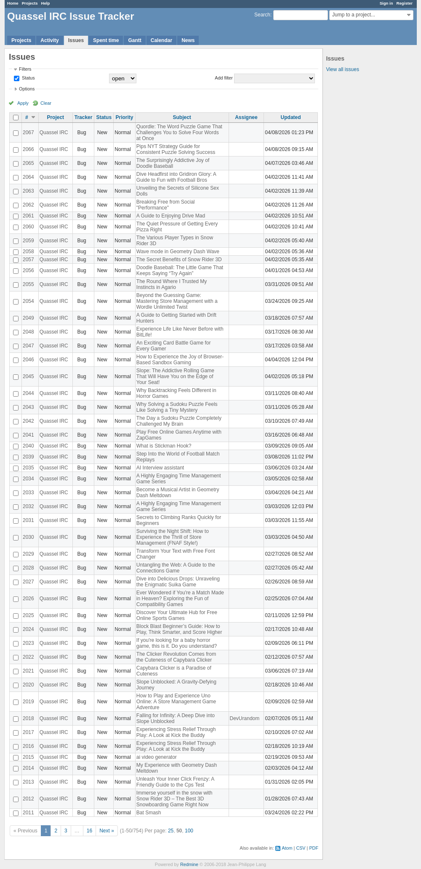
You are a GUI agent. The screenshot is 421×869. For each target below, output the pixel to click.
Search (262, 15)
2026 (28, 598)
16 (89, 831)
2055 (28, 284)
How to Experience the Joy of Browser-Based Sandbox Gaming (180, 360)
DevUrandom (245, 718)
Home (13, 3)
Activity (49, 40)
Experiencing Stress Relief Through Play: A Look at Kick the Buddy (176, 732)
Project (55, 117)
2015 (28, 757)
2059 (28, 241)
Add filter (224, 77)
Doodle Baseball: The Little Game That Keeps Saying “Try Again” (179, 270)
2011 (28, 813)
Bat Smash (148, 813)
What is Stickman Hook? (164, 446)
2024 (28, 629)
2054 (28, 301)
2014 (28, 768)
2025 (28, 615)
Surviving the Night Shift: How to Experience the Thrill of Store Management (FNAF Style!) (172, 537)
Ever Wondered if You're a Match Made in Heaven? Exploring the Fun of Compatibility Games (180, 598)
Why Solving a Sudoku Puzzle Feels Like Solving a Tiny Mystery (177, 407)
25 (170, 831)
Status (28, 77)
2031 (28, 520)
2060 (28, 227)
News (188, 40)
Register (405, 3)
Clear (45, 103)
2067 (28, 132)
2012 (28, 799)
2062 (28, 205)
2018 (28, 718)
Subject (182, 117)
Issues (76, 40)
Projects (30, 3)
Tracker (84, 117)
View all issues (342, 69)
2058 (28, 251)
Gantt (134, 40)
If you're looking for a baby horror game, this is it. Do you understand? (176, 643)
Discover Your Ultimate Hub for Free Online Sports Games (176, 615)
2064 (28, 177)
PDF (313, 847)
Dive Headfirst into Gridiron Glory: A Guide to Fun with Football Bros (176, 177)
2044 (28, 393)
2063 (28, 191)
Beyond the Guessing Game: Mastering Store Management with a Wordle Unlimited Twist (177, 301)
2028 (28, 568)
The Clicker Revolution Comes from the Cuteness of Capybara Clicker (176, 657)
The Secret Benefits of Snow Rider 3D (179, 259)
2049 (28, 318)
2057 (28, 259)
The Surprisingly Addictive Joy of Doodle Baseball (172, 163)
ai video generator (156, 757)
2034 (28, 479)
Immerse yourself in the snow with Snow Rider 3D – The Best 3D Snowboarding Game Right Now (174, 799)
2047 (28, 346)
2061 (28, 216)
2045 (28, 376)
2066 (28, 149)
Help (45, 3)
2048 (28, 332)
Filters (25, 69)
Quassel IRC (54, 132)
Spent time (106, 40)
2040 (28, 446)
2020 (28, 685)
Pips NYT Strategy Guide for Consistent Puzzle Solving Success (175, 149)
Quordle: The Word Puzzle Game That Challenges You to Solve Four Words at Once (179, 132)
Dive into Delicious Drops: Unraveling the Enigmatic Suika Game (178, 582)
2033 (28, 492)
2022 (28, 657)
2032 (28, 506)
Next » (106, 831)
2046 (28, 360)
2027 (28, 582)
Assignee (246, 117)
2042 (28, 421)
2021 (28, 671)
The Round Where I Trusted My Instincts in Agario (171, 284)
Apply (23, 103)
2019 (28, 702)
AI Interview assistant (160, 468)
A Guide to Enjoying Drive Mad (170, 216)
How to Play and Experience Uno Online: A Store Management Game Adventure (176, 701)
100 (189, 831)
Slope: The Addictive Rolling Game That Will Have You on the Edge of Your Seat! (175, 376)
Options (27, 88)
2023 (28, 643)
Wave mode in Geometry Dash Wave (177, 251)
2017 (28, 732)
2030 (28, 537)
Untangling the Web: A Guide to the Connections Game (175, 568)
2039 (28, 457)
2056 (28, 270)
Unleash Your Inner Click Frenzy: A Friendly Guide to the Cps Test (175, 782)
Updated (291, 117)
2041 (28, 435)
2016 (28, 746)
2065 (28, 163)
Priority (124, 117)
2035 (28, 468)
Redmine (189, 864)
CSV (300, 847)
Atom (287, 847)
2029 (28, 554)
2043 (28, 407)
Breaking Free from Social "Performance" (165, 205)
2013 (28, 782)
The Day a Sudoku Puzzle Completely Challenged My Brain (178, 421)
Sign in (386, 3)
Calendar (161, 40)
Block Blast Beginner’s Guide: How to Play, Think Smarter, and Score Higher (179, 629)
